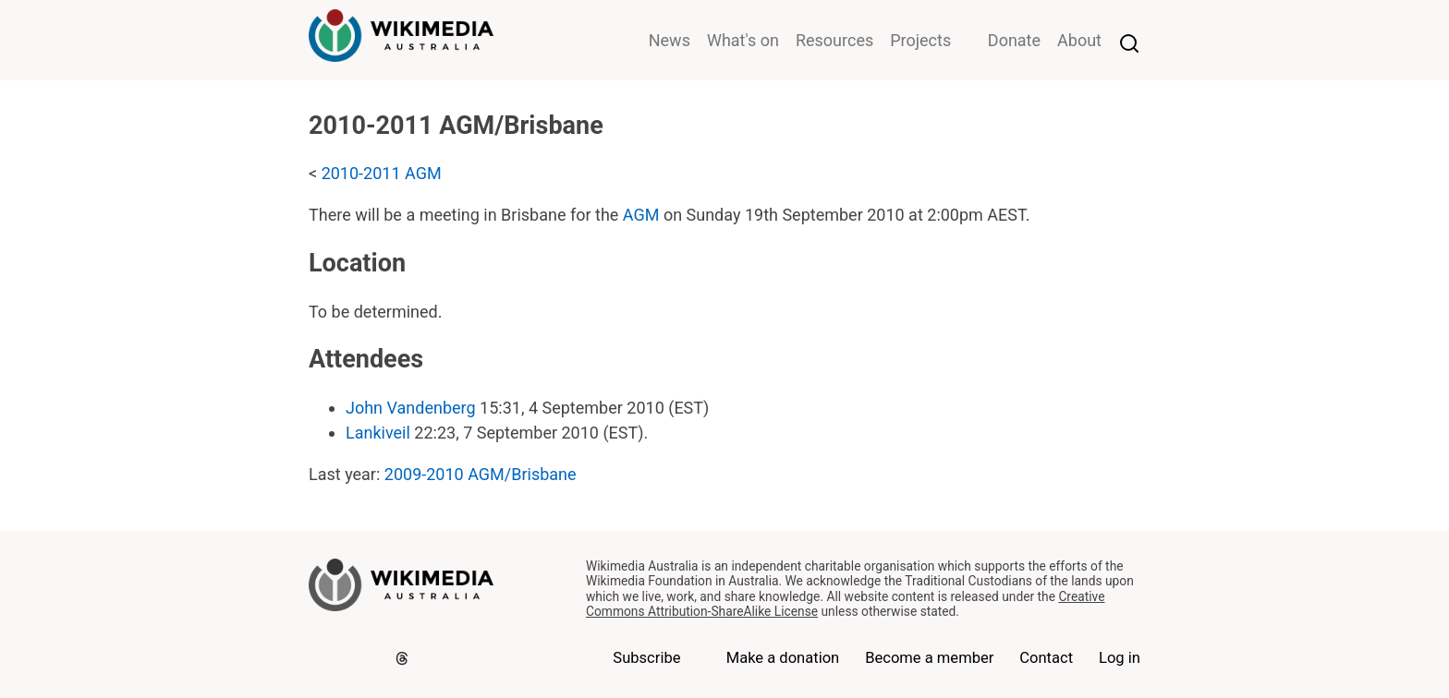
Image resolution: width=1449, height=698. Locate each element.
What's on (743, 40)
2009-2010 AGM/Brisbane (480, 474)
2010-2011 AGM (382, 173)
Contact (1046, 658)
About (1079, 40)
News (669, 40)
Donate (1014, 40)
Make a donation (783, 658)
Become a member (929, 658)
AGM (641, 214)
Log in (1119, 658)
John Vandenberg (411, 407)
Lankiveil (378, 432)
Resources (834, 40)
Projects (920, 40)
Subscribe (646, 658)
